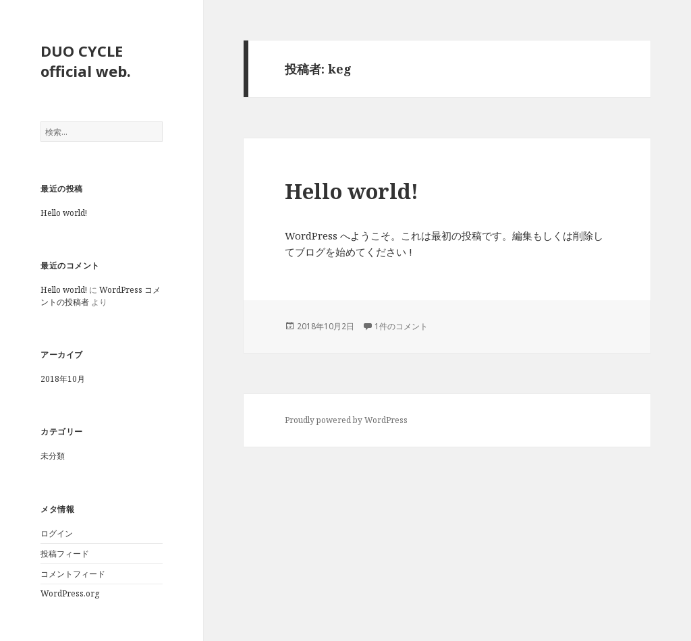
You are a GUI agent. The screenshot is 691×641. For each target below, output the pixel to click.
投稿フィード (64, 553)
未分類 (52, 456)
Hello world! (63, 213)
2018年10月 (62, 379)
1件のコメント (401, 326)
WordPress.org (69, 593)
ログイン (56, 533)
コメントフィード (72, 574)
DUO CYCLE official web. (85, 60)
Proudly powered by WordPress (346, 420)
